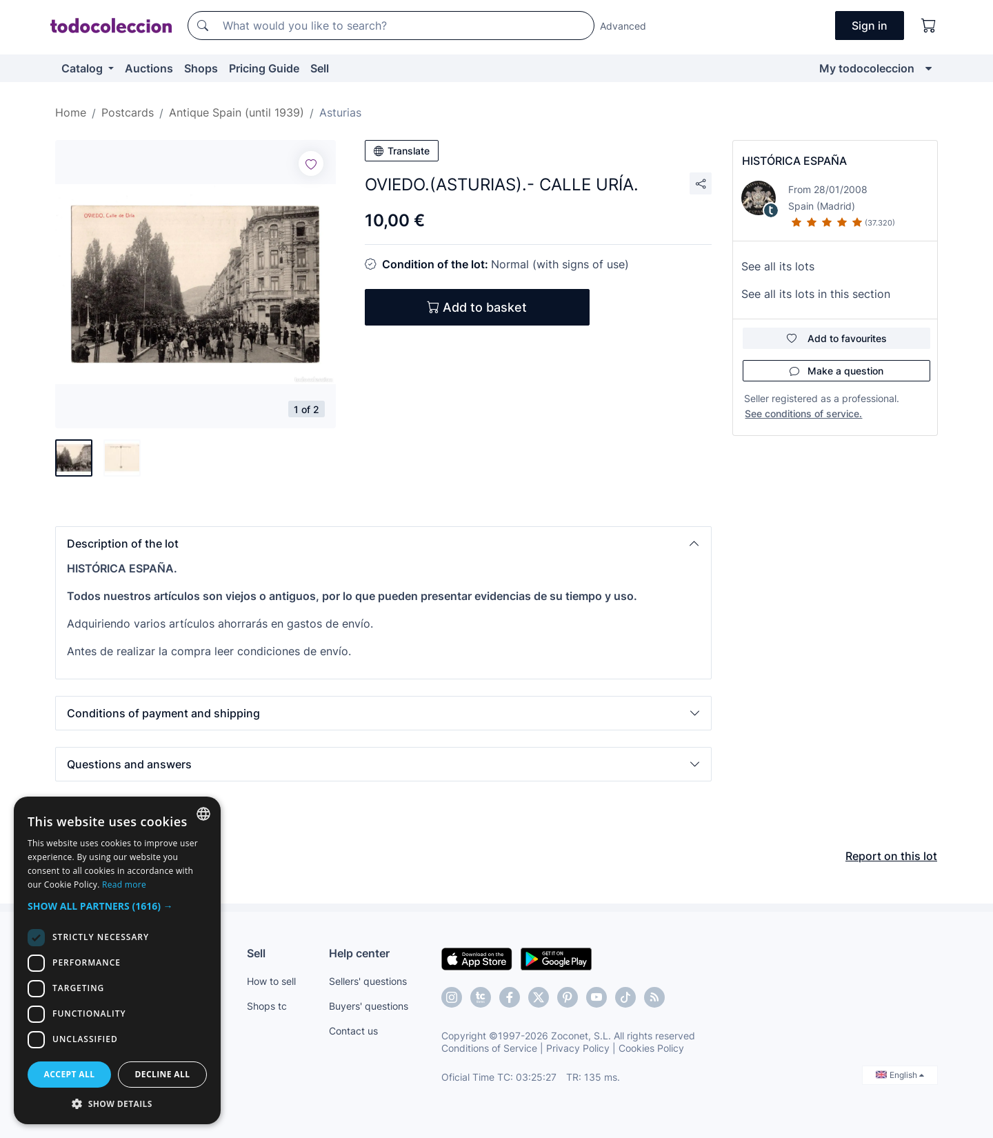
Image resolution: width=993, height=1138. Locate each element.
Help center (359, 953)
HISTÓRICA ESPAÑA (794, 161)
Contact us (353, 1031)
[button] (383, 543)
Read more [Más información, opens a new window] (124, 884)
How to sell (271, 981)
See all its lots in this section (815, 294)
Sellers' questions (368, 981)
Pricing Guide (264, 68)
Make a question (836, 371)
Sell (319, 68)
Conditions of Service (489, 1048)
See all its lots (777, 266)
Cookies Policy (651, 1048)
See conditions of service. (803, 413)
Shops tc (267, 1006)
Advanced (623, 26)
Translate (402, 151)
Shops (201, 68)
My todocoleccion (866, 68)
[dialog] (117, 960)
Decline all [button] (162, 1074)
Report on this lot (891, 856)
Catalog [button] (83, 68)
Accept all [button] (69, 1074)
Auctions (149, 68)
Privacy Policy (578, 1048)
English (900, 1075)
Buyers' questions (368, 1006)
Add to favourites (837, 338)
